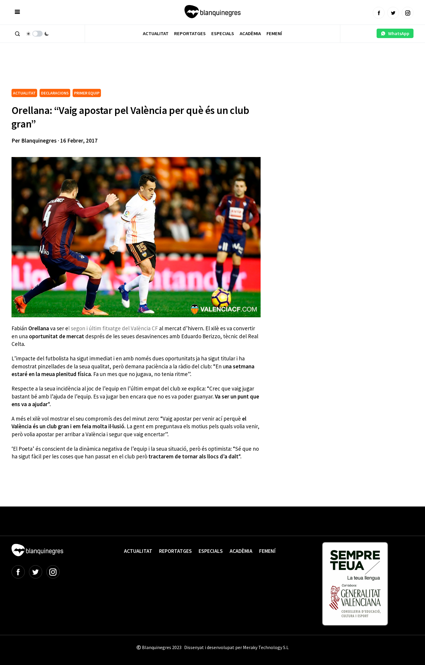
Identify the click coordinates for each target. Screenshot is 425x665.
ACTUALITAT (24, 93)
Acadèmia (250, 33)
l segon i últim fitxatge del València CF (113, 328)
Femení (274, 33)
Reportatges (190, 33)
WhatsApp (395, 33)
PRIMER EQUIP (86, 93)
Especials (222, 33)
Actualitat (156, 33)
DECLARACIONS (55, 93)
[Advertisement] (119, 71)
